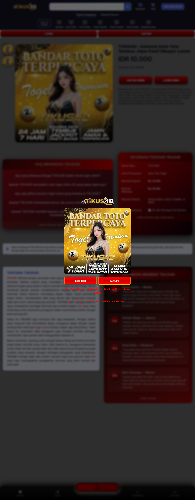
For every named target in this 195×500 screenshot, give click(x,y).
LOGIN (114, 280)
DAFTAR (80, 280)
